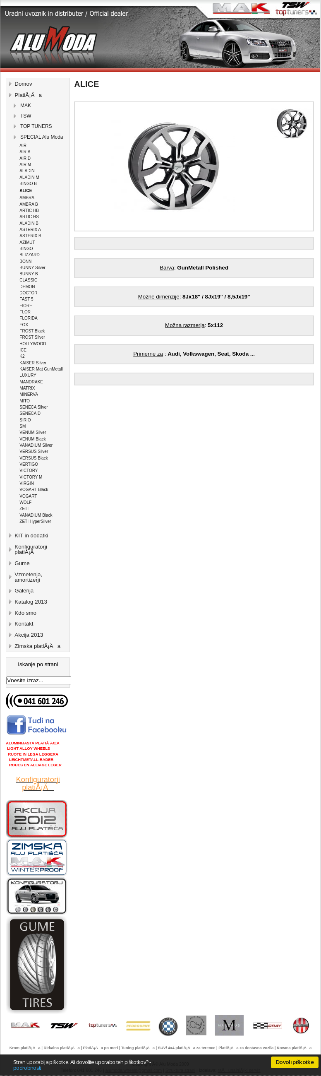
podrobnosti (27, 1067)
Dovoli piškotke (295, 1062)
